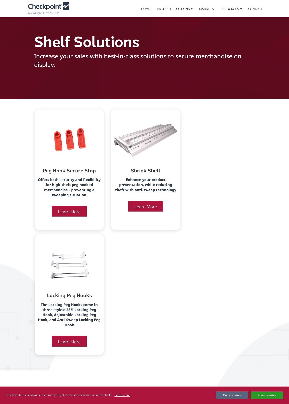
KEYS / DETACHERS (76, 344)
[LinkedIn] (144, 363)
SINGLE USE (70, 349)
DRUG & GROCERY (134, 325)
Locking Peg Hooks (214, 170)
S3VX (66, 340)
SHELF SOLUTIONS (75, 353)
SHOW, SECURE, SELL (195, 320)
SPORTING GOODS (133, 329)
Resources (231, 8)
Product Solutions (174, 8)
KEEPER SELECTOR (193, 329)
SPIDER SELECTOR (193, 325)
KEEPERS (68, 316)
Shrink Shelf (141, 170)
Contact (255, 8)
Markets (206, 8)
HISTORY (186, 306)
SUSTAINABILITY (191, 334)
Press (89, 382)
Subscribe (216, 382)
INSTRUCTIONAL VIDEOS (197, 315)
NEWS (184, 338)
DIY (123, 320)
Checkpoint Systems (186, 382)
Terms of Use (109, 382)
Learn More (67, 216)
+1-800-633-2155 (26, 307)
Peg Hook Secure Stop (67, 170)
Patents (77, 382)
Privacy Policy (136, 382)
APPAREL (127, 306)
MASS (125, 315)
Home (145, 8)
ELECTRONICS (131, 311)
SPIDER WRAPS (72, 321)
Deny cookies (232, 395)
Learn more (122, 395)
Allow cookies (267, 395)
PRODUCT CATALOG (194, 311)
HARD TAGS (70, 330)
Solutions (79, 307)
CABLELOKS (70, 335)
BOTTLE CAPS (72, 326)
